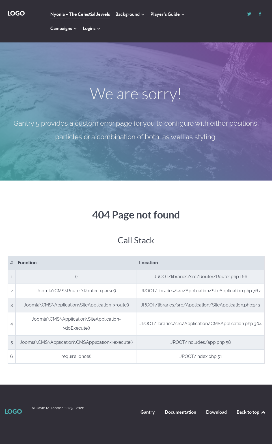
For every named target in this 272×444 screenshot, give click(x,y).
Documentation (180, 412)
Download (216, 412)
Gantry (148, 412)
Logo (16, 13)
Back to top (251, 412)
